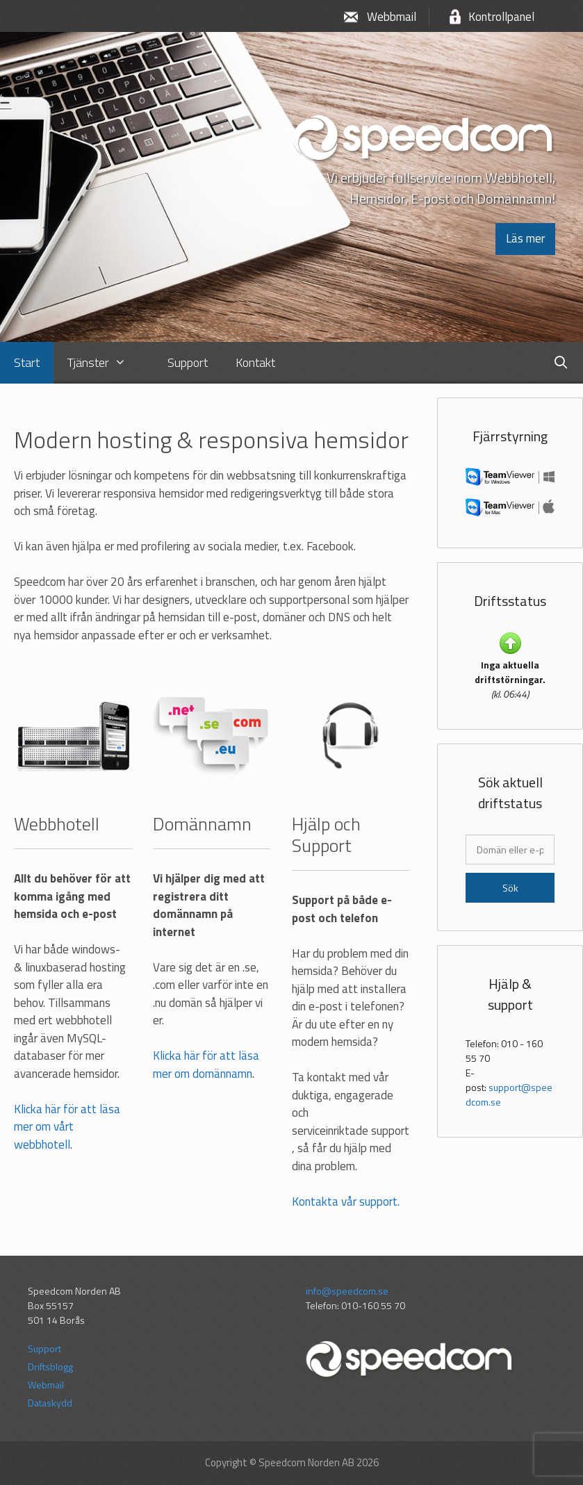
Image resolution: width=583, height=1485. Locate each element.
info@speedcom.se (347, 1290)
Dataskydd (50, 1402)
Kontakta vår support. (346, 1201)
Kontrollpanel (501, 17)
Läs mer (525, 238)
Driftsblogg (50, 1366)
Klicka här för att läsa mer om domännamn (206, 1065)
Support (44, 1348)
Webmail (46, 1384)
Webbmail (391, 17)
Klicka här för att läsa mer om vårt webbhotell (67, 1127)
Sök (510, 887)
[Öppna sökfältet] (561, 363)
